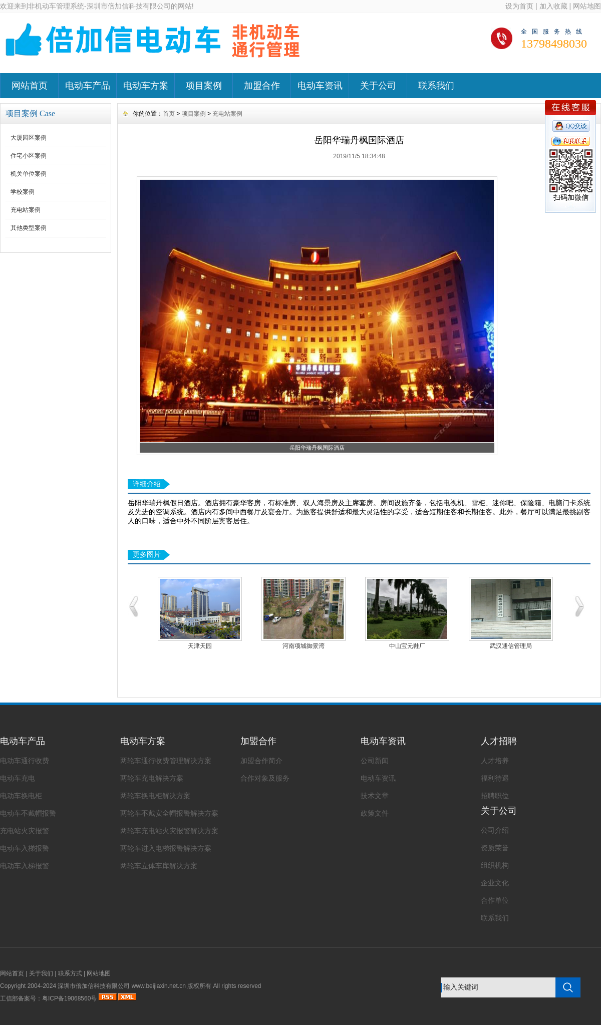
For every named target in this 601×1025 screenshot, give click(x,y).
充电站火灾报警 (24, 831)
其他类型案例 (29, 227)
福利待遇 (495, 778)
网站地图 (587, 6)
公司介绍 (495, 830)
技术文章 (375, 796)
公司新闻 (375, 761)
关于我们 (41, 973)
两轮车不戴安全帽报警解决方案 (169, 813)
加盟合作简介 (261, 761)
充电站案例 (26, 209)
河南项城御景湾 (303, 645)
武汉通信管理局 (511, 645)
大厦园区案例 (29, 137)
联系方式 (70, 973)
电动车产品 (87, 86)
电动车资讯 (320, 86)
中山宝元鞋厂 (407, 645)
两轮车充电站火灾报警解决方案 (169, 831)
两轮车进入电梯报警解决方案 (165, 848)
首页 (169, 113)
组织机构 (495, 865)
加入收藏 (553, 6)
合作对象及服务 (264, 778)
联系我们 (436, 86)
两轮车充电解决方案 (151, 778)
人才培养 (495, 761)
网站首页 (30, 86)
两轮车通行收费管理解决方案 (165, 761)
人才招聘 (499, 741)
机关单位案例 (29, 173)
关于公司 (378, 86)
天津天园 (200, 645)
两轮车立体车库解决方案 (158, 866)
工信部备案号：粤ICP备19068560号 (48, 998)
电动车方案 (145, 86)
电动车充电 (17, 778)
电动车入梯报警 (24, 848)
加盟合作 (262, 86)
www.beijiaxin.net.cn (159, 985)
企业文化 (495, 883)
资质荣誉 (495, 848)
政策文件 (375, 813)
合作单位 (495, 900)
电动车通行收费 (24, 761)
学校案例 (23, 191)
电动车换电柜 (21, 796)
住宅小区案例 (29, 155)
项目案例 (204, 86)
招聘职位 (495, 796)
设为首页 (519, 6)
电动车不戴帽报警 (28, 813)
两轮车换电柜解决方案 (155, 796)
